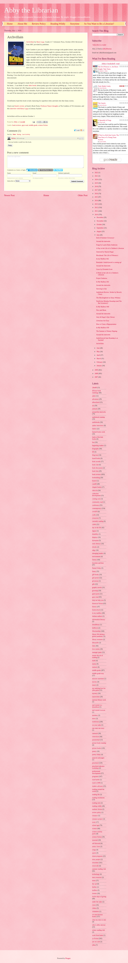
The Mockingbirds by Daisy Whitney (108, 298)
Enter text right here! (45, 161)
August (99, 231)
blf (93, 452)
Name (9, 173)
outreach (95, 733)
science (94, 828)
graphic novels (97, 587)
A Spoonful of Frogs (104, 120)
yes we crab (96, 942)
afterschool (95, 402)
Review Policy (39, 23)
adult (93, 396)
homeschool (96, 610)
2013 (96, 204)
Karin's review (19, 106)
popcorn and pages (98, 758)
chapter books (96, 487)
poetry (94, 751)
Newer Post (9, 195)
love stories (96, 649)
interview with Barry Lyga (19, 109)
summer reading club (99, 869)
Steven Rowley (103, 105)
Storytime (74, 23)
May (98, 351)
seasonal (95, 840)
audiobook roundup (98, 417)
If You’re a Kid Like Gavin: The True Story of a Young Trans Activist (108, 137)
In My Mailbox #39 (102, 328)
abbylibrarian (107, 49)
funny (94, 571)
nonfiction (95, 722)
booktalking (96, 477)
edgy (93, 550)
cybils (94, 524)
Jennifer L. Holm (103, 71)
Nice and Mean (101, 310)
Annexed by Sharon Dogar (105, 252)
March (99, 358)
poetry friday (96, 754)
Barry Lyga (40, 42)
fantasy (94, 560)
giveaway (95, 581)
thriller (94, 887)
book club (95, 465)
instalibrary (96, 625)
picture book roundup (99, 743)
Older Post (82, 195)
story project (96, 859)
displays (94, 537)
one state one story (98, 728)
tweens (94, 893)
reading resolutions (98, 798)
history (94, 607)
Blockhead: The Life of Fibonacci (107, 255)
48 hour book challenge (96, 392)
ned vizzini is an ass (98, 710)
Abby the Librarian (31, 10)
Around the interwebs (103, 241)
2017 (96, 190)
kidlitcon (95, 628)
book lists (95, 471)
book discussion (97, 468)
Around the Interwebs (103, 266)
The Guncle (102, 103)
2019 (96, 183)
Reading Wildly (57, 23)
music (94, 685)
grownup (95, 591)
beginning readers (98, 445)
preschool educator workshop (98, 767)
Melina (13, 138)
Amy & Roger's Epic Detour (105, 317)
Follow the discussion (82, 130)
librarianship (96, 631)
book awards (96, 461)
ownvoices (95, 737)
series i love (96, 846)
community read (97, 502)
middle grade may (98, 673)
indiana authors (97, 616)
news (93, 718)
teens (93, 880)
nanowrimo (96, 697)
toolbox (94, 890)
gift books (95, 574)
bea (93, 442)
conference (95, 505)
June (98, 348)
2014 (96, 200)
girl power (95, 578)
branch (94, 481)
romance (95, 816)
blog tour (95, 455)
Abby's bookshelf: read (111, 64)
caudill (94, 484)
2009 (96, 370)
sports (94, 853)
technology (95, 874)
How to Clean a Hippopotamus (106, 324)
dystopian (95, 540)
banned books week (98, 432)
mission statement (98, 679)
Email (34, 173)
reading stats (96, 803)
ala (93, 406)
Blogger (67, 958)
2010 (96, 214)
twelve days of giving (99, 897)
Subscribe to (19, 181)
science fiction (43, 125)
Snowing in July (101, 289)
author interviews (97, 425)
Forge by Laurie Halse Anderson (106, 245)
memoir (94, 667)
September (100, 228)
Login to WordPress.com (45, 170)
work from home (97, 935)
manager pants (97, 652)
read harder (95, 780)
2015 (96, 197)
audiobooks (96, 422)
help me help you (97, 600)
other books (33, 85)
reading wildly (97, 806)
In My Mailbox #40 (102, 307)
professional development (96, 772)
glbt (93, 584)
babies (94, 429)
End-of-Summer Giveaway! (105, 238)
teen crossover (96, 877)
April (99, 355)
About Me (22, 23)
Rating (19, 134)
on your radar (96, 725)
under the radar (97, 902)
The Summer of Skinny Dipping (106, 331)
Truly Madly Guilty (104, 86)
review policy (96, 812)
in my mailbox (97, 613)
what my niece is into (99, 920)
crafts (94, 515)
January (99, 366)
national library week (99, 700)
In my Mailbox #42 (102, 259)
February (100, 362)
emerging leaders (97, 553)
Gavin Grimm (102, 141)
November (100, 221)
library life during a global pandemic (98, 635)
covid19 (94, 511)
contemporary (96, 508)
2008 (96, 373)
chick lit (94, 490)
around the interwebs (99, 412)
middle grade (33, 125)
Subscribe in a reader (99, 45)
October (99, 224)
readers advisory (97, 786)
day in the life (96, 528)
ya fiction (95, 938)
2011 (96, 211)
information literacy (98, 619)
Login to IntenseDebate (32, 170)
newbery (95, 715)
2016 (96, 193)
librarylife (95, 643)
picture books (96, 748)
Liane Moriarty (103, 88)
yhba (93, 945)
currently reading (97, 521)
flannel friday (96, 568)
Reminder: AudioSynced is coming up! (108, 262)
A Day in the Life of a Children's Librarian (110, 248)
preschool (95, 763)
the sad (94, 884)
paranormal (96, 740)
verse (94, 905)
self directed (96, 843)
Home (10, 23)
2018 (96, 186)
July (98, 235)
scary (94, 822)
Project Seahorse (101, 278)
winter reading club (98, 930)
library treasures (97, 639)
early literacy (96, 544)
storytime (95, 863)
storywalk (95, 866)
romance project (97, 819)
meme (94, 664)
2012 (96, 207)
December (100, 217)
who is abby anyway (98, 925)
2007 (96, 377)
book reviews (16, 125)
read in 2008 (96, 783)
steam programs (97, 856)
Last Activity (26, 134)
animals (94, 409)
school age (95, 825)
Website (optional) (63, 173)
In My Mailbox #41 (102, 282)
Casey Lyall (102, 122)
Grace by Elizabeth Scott (104, 269)
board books (96, 458)
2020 (96, 179)
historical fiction (97, 603)
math (93, 661)
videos (94, 908)
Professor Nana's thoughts (49, 106)
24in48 (94, 387)
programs (95, 776)
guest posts (95, 594)
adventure (95, 399)
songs (94, 850)
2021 (96, 176)
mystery (94, 693)
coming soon (96, 499)
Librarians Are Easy (102, 321)
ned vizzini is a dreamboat (97, 706)
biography (95, 449)
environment (96, 556)
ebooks (94, 547)
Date (14, 134)
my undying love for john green (98, 689)
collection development (96, 495)
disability (95, 534)
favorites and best (98, 563)
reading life (96, 794)
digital (94, 531)
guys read (25, 125)
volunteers (95, 911)
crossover (95, 518)
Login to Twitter (58, 170)
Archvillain (30, 42)
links (93, 646)
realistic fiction (97, 809)
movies (94, 682)
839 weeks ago (20, 138)
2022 (96, 172)
